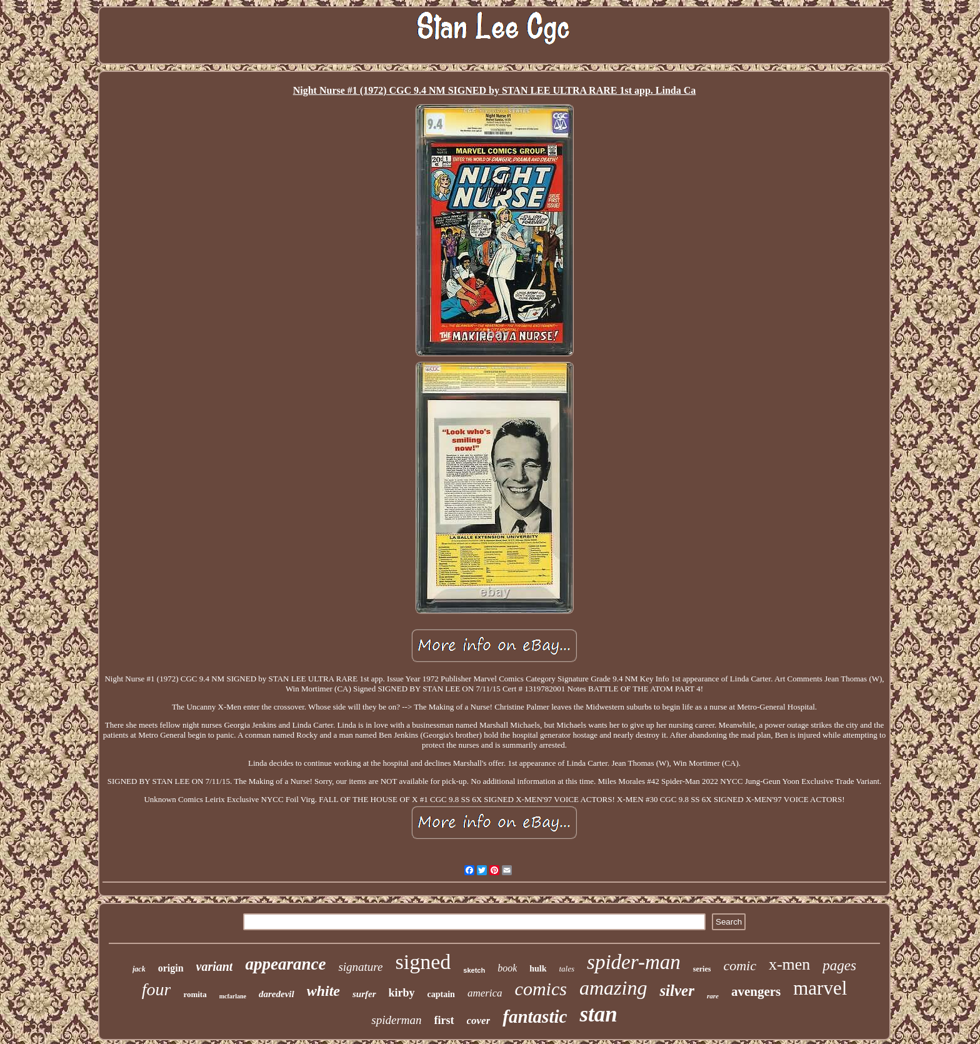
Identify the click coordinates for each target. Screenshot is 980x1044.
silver (676, 990)
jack (139, 969)
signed (423, 961)
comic (739, 965)
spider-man (634, 962)
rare (713, 996)
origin (171, 968)
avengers (756, 991)
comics (541, 988)
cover (479, 1020)
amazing (613, 987)
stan (598, 1014)
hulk (537, 968)
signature (360, 966)
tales (567, 968)
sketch (474, 970)
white (323, 991)
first (444, 1020)
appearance (285, 964)
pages (839, 965)
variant (214, 966)
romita (194, 994)
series (702, 969)
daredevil (276, 994)
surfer (364, 994)
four (156, 989)
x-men (789, 964)
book (507, 968)
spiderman (396, 1019)
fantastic (534, 1016)
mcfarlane (232, 996)
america (485, 993)
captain (441, 994)
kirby (402, 992)
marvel (820, 988)
